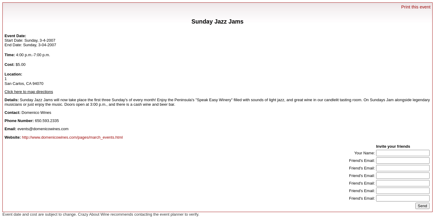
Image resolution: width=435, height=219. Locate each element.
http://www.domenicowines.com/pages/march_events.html (72, 137)
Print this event (415, 7)
